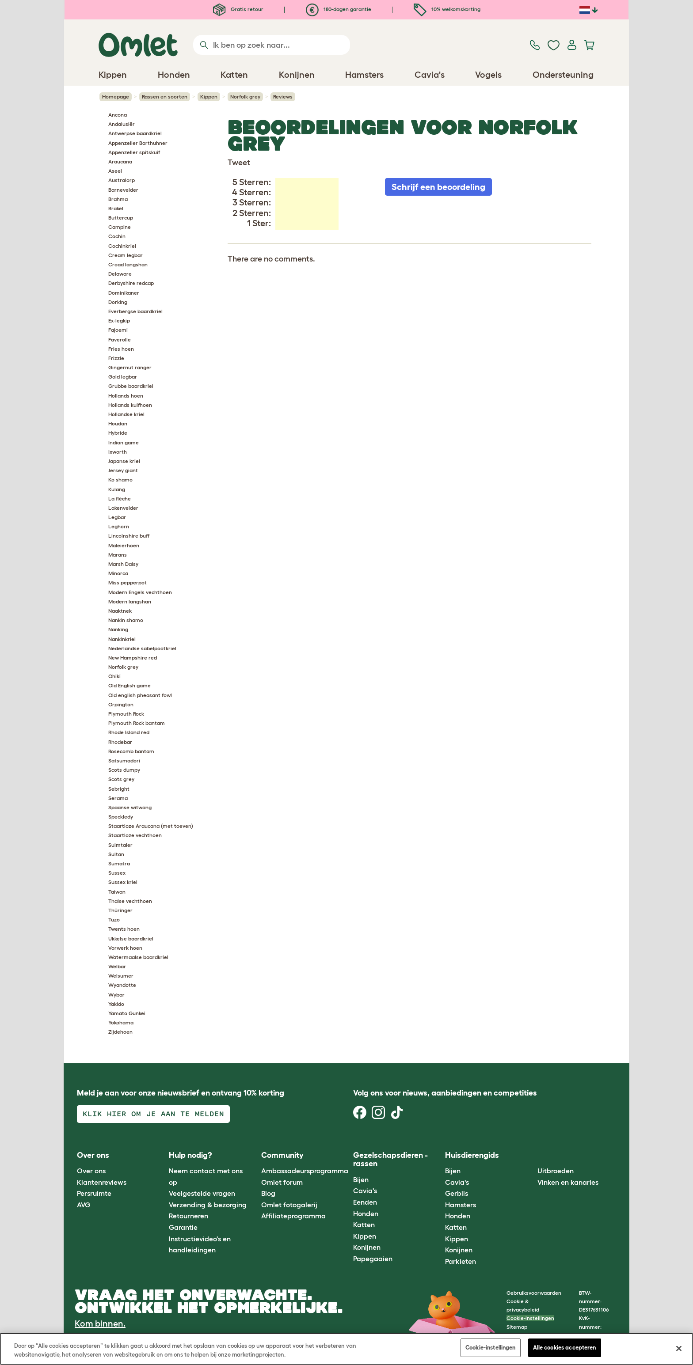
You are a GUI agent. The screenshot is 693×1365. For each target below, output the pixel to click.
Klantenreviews (101, 1182)
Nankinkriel (122, 639)
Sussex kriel (122, 882)
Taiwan (117, 892)
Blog (268, 1193)
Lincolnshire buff (128, 535)
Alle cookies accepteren (564, 1347)
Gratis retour (238, 9)
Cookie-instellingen (530, 1318)
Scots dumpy (124, 770)
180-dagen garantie (338, 9)
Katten (364, 1224)
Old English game (129, 685)
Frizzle (116, 358)
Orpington (120, 704)
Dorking (117, 302)
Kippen (208, 96)
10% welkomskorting (447, 9)
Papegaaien (372, 1259)
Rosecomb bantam (131, 751)
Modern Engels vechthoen (140, 592)
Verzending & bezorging (208, 1205)
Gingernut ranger (130, 367)
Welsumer (120, 975)
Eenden (365, 1202)
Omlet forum (282, 1182)
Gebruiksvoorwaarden (533, 1293)
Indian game (123, 442)
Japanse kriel (124, 461)
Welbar (117, 966)
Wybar (116, 994)
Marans (117, 554)
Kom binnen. (100, 1323)
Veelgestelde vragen (202, 1193)
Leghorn (118, 526)
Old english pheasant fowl (140, 695)
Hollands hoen (125, 395)
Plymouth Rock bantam (136, 723)
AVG (83, 1205)
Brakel (115, 208)
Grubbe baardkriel (130, 386)
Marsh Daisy (123, 564)
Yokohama (120, 1022)
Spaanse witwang (130, 807)
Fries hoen (121, 349)
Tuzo (114, 919)
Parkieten (460, 1261)
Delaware (120, 274)
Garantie (183, 1227)
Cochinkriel (122, 246)
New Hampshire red (132, 657)
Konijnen (367, 1247)
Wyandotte (122, 985)
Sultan (116, 854)
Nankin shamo (125, 620)
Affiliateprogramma (293, 1216)
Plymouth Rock (126, 714)
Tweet (239, 162)
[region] (346, 1349)
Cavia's (365, 1190)
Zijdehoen (120, 1032)
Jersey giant (123, 470)
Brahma (118, 199)
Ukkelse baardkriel (130, 938)
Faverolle (119, 339)
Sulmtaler (120, 845)
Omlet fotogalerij (289, 1205)
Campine (119, 227)
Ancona (117, 115)
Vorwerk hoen (125, 948)
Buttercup (120, 217)
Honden (365, 1213)
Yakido (116, 1004)
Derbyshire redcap (131, 283)
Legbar (117, 517)
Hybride (117, 433)
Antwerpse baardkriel (135, 133)
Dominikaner (123, 293)
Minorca (118, 573)
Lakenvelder (123, 508)
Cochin (117, 236)
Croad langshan (128, 264)
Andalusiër (121, 124)
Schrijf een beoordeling (438, 187)
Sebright (118, 789)
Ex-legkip (119, 320)
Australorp (121, 180)
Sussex (117, 873)
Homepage (115, 96)
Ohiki (114, 676)
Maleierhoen (123, 545)
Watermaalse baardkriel (138, 957)
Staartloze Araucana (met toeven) (150, 826)
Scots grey (121, 779)
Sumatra (119, 863)
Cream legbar (125, 255)
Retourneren (188, 1216)
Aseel (115, 171)
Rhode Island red (128, 732)
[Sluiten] (679, 1348)
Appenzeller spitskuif (134, 152)
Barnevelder (123, 190)
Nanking (118, 629)
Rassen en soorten (164, 96)
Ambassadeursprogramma (304, 1171)
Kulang (116, 489)
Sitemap (516, 1327)
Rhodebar (120, 742)
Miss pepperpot (127, 582)
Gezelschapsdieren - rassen (390, 1159)
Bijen (361, 1179)
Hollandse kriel (126, 414)
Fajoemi (118, 330)
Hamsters (460, 1205)
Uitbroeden (555, 1171)
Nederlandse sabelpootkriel (142, 648)
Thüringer (120, 910)
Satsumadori (124, 760)
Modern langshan (129, 601)
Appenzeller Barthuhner (138, 143)
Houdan (117, 423)
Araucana (120, 161)
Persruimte (94, 1193)
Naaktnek (120, 611)
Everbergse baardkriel (135, 311)
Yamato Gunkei (126, 1013)
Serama (118, 798)
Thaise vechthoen (130, 901)
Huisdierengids (472, 1155)
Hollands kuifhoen (130, 405)
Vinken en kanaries (567, 1182)
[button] (530, 1155)
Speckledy (120, 816)
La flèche (119, 498)
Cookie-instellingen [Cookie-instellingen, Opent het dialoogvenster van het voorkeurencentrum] (490, 1347)
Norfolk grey (245, 96)
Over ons (91, 1171)
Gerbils (456, 1193)
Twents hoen (124, 929)
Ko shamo (120, 479)
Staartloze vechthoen (135, 835)
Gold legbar (122, 376)
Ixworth (117, 452)
